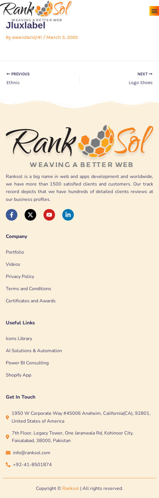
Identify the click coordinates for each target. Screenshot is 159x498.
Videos (13, 264)
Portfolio (15, 252)
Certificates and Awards (31, 301)
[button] (154, 11)
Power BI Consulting (27, 363)
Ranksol (70, 488)
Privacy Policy (20, 276)
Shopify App (18, 375)
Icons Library (19, 338)
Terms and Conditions (28, 289)
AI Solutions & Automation (34, 351)
